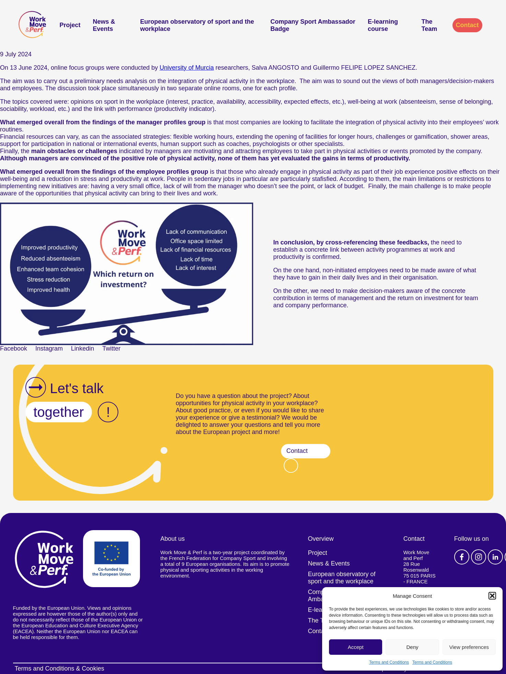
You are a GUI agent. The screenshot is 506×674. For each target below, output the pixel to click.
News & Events (104, 25)
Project (70, 25)
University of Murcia (187, 67)
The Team (429, 25)
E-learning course (383, 25)
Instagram (478, 557)
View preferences (469, 647)
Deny (412, 647)
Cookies (93, 668)
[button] (492, 595)
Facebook (462, 557)
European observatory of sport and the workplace (197, 25)
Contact (467, 25)
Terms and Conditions (389, 662)
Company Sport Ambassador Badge (312, 25)
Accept (356, 647)
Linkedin (495, 557)
